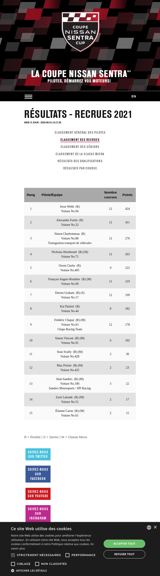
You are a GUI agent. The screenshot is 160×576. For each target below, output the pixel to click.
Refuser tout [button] (124, 554)
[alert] (80, 549)
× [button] (155, 527)
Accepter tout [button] (124, 543)
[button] (55, 570)
